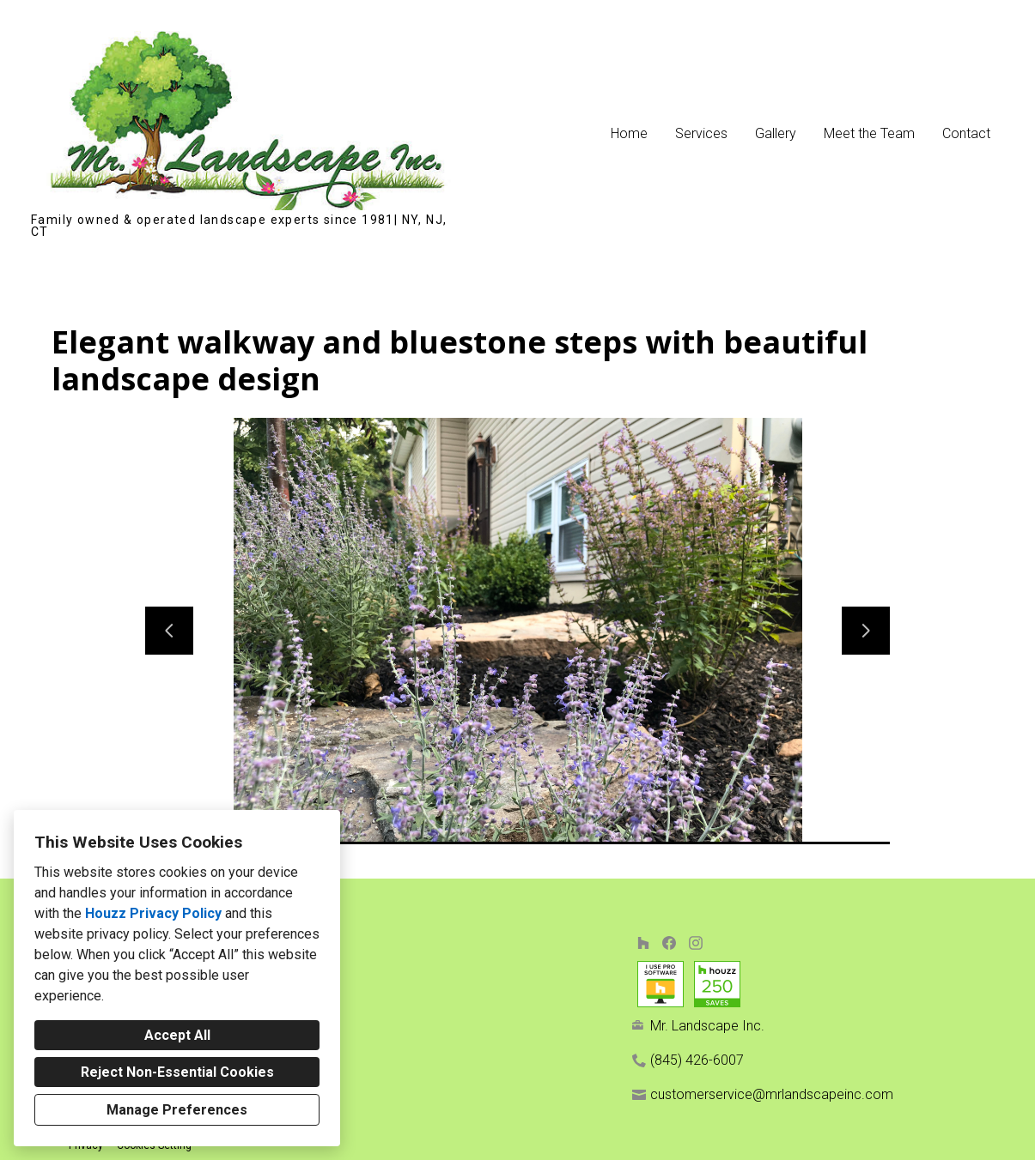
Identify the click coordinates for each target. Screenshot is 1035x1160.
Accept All (177, 1035)
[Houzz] (643, 942)
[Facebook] (669, 942)
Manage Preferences (177, 1110)
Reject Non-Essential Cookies (177, 1072)
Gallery (775, 133)
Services (701, 133)
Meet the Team (869, 133)
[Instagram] (695, 942)
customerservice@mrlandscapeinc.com (771, 1094)
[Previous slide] (169, 631)
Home (629, 133)
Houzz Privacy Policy (153, 913)
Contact (966, 133)
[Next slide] (866, 631)
